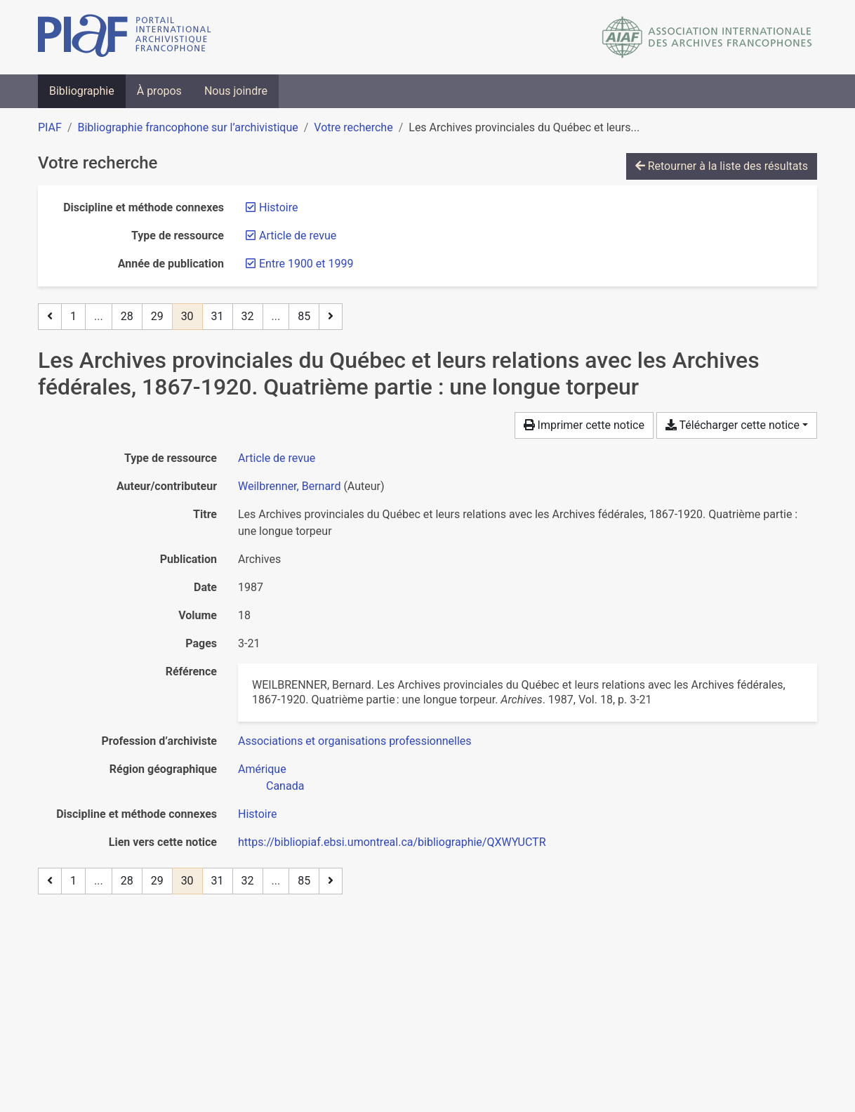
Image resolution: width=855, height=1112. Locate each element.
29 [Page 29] (157, 316)
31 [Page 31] (217, 316)
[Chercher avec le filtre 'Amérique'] (262, 769)
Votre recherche (353, 127)
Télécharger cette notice (732, 425)
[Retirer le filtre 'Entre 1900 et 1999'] (306, 263)
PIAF (50, 127)
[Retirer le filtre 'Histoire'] (278, 207)
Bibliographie (81, 91)
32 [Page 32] (247, 316)
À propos (159, 91)
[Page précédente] (50, 316)
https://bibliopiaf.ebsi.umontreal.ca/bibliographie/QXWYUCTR (392, 842)
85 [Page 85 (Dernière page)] (304, 316)
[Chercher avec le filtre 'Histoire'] (257, 814)
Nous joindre (235, 91)
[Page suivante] (331, 316)
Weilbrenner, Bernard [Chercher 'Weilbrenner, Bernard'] (289, 486)
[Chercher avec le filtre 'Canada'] (285, 786)
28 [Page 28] (127, 316)
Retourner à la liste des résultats (721, 166)
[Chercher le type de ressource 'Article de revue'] (276, 458)
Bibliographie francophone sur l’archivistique (187, 127)
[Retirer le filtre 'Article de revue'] (297, 235)
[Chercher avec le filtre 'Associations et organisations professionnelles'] (355, 741)
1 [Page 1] (73, 316)
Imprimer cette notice (584, 425)
